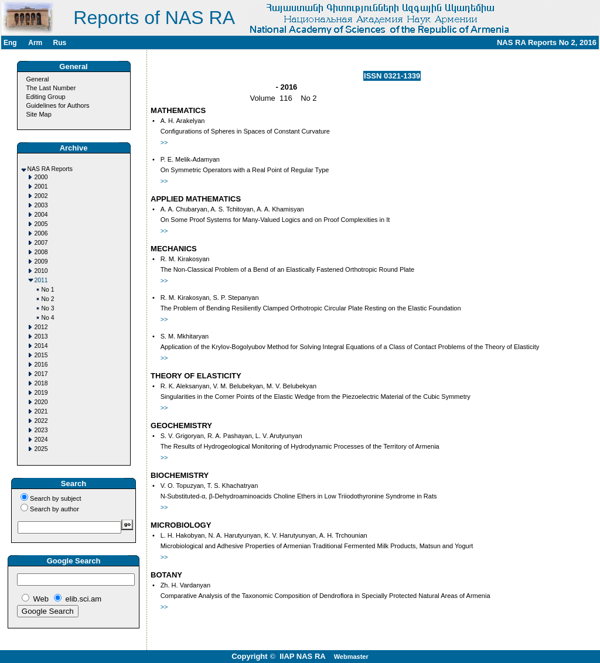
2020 (41, 402)
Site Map (38, 114)
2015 (41, 355)
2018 (41, 383)
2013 (41, 336)
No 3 (48, 308)
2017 (41, 374)
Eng (10, 43)
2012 (41, 327)
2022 (41, 421)
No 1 (48, 289)
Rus (59, 43)
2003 (41, 205)
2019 (41, 392)
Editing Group (45, 96)
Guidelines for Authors (57, 105)
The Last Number (51, 87)
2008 (41, 252)
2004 (41, 214)
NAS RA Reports (50, 169)
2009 (41, 261)
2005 (41, 224)
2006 (41, 233)
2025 (41, 449)
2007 (41, 243)
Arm (35, 43)
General (37, 79)
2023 (41, 430)
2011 (41, 280)
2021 (41, 411)
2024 (41, 439)
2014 (41, 346)
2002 (41, 196)
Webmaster (351, 656)
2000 (41, 177)
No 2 (48, 299)
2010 (41, 271)
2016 (41, 364)
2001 (41, 186)
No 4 (48, 318)
